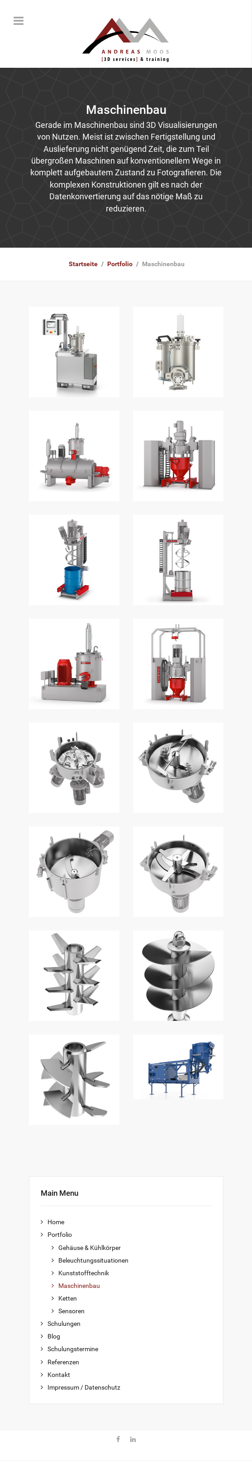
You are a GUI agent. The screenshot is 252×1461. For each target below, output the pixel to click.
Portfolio (60, 1235)
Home (56, 1222)
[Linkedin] (133, 1440)
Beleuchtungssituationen (93, 1260)
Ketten (67, 1298)
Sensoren (71, 1311)
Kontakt (59, 1375)
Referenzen (63, 1362)
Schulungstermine (73, 1349)
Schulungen (64, 1324)
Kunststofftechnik (83, 1273)
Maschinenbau (79, 1286)
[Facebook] (118, 1440)
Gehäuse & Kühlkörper (89, 1248)
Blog (54, 1336)
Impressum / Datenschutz (84, 1387)
